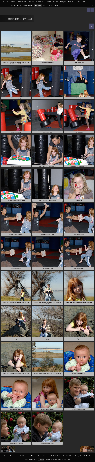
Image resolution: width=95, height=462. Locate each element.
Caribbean (39, 2)
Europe (62, 2)
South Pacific (15, 5)
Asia (12, 2)
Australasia (21, 2)
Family (37, 5)
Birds (51, 5)
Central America (51, 2)
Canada (30, 2)
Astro (44, 5)
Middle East (80, 2)
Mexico (70, 2)
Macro (57, 5)
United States (27, 5)
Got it (70, 457)
